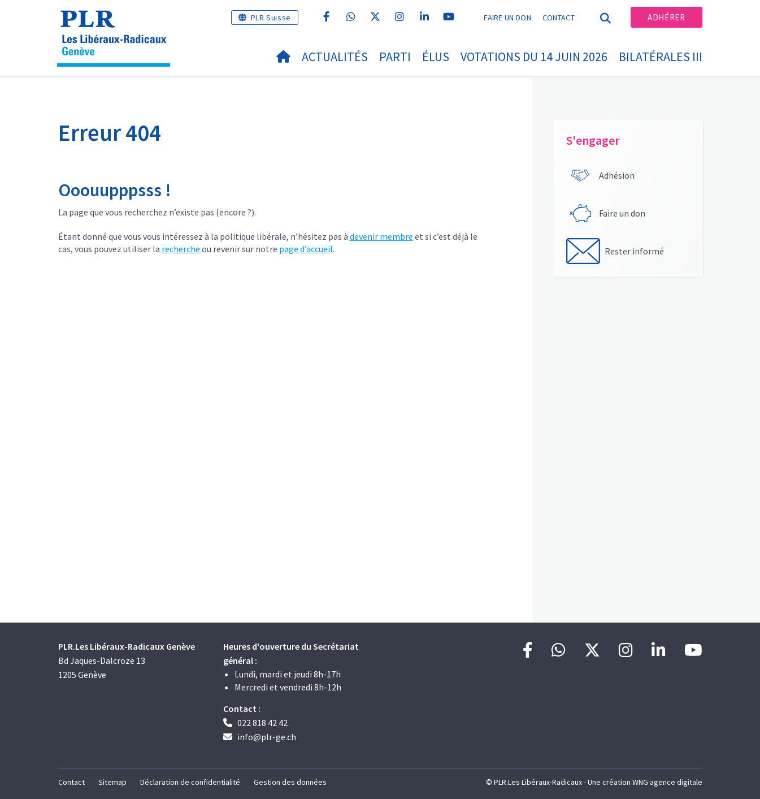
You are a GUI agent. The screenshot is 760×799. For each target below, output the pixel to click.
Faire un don (507, 17)
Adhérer (666, 17)
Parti (395, 56)
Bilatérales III (660, 56)
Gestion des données (290, 782)
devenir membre (381, 236)
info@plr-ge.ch (266, 736)
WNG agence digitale (667, 782)
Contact (558, 17)
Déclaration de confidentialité (190, 782)
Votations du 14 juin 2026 (534, 56)
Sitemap (112, 782)
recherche (181, 248)
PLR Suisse (271, 17)
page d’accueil (306, 248)
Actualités (335, 56)
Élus (435, 56)
